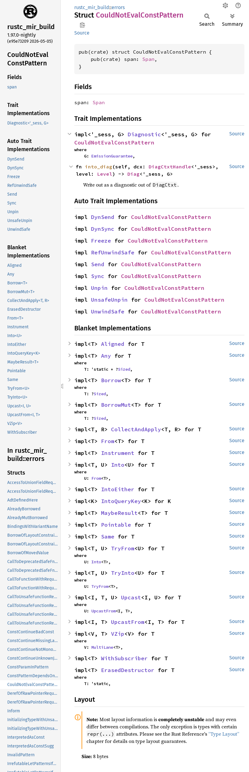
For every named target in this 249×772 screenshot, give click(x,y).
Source (81, 33)
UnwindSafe (107, 311)
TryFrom (122, 548)
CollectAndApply (136, 429)
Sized (124, 369)
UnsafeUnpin (109, 299)
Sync (97, 276)
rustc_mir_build (91, 7)
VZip (117, 633)
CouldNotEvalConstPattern (114, 142)
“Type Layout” (223, 734)
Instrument (117, 452)
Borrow (111, 380)
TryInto (122, 572)
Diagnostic (144, 134)
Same (107, 536)
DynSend (102, 217)
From (107, 441)
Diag (133, 174)
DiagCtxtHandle (170, 167)
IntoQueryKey (121, 501)
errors (118, 7)
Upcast (131, 597)
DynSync (102, 228)
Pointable (116, 524)
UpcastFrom (103, 611)
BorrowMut (116, 404)
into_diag (98, 167)
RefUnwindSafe (112, 252)
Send (97, 264)
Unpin (99, 287)
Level (104, 174)
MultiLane (102, 647)
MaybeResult (119, 512)
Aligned (112, 343)
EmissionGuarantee (112, 156)
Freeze (101, 240)
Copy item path (82, 25)
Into (117, 464)
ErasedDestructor (127, 670)
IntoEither (117, 489)
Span (148, 59)
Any (106, 355)
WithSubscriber (124, 658)
